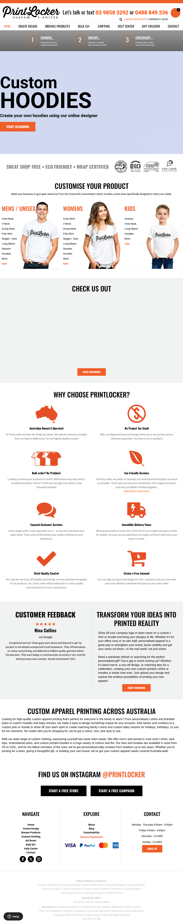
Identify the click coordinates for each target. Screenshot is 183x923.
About (91, 824)
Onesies (129, 218)
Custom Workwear (115, 884)
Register (140, 19)
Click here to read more (136, 491)
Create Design (31, 828)
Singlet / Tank (9, 238)
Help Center (31, 848)
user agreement (102, 910)
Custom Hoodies (51, 888)
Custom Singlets (132, 888)
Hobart (106, 907)
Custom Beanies (136, 884)
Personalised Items (92, 884)
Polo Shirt (7, 233)
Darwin (97, 907)
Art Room (31, 840)
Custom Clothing (30, 836)
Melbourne (118, 907)
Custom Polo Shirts (110, 888)
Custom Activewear (69, 884)
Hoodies (6, 253)
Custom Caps (90, 888)
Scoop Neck (8, 228)
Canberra (86, 907)
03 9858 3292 (112, 12)
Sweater (6, 248)
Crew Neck (8, 218)
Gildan (97, 902)
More (5, 258)
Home (31, 824)
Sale (4, 263)
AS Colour (78, 902)
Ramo (89, 902)
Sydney (137, 907)
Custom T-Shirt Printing (109, 892)
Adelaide (63, 907)
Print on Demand (86, 892)
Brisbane (74, 907)
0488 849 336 (151, 12)
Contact (30, 852)
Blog (91, 828)
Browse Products (30, 832)
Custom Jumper (47, 884)
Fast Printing (68, 892)
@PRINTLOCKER (123, 774)
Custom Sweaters (72, 888)
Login (128, 19)
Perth (128, 907)
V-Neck (6, 223)
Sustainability (91, 832)
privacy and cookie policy (130, 910)
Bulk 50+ (31, 844)
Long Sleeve (8, 243)
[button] (27, 26)
